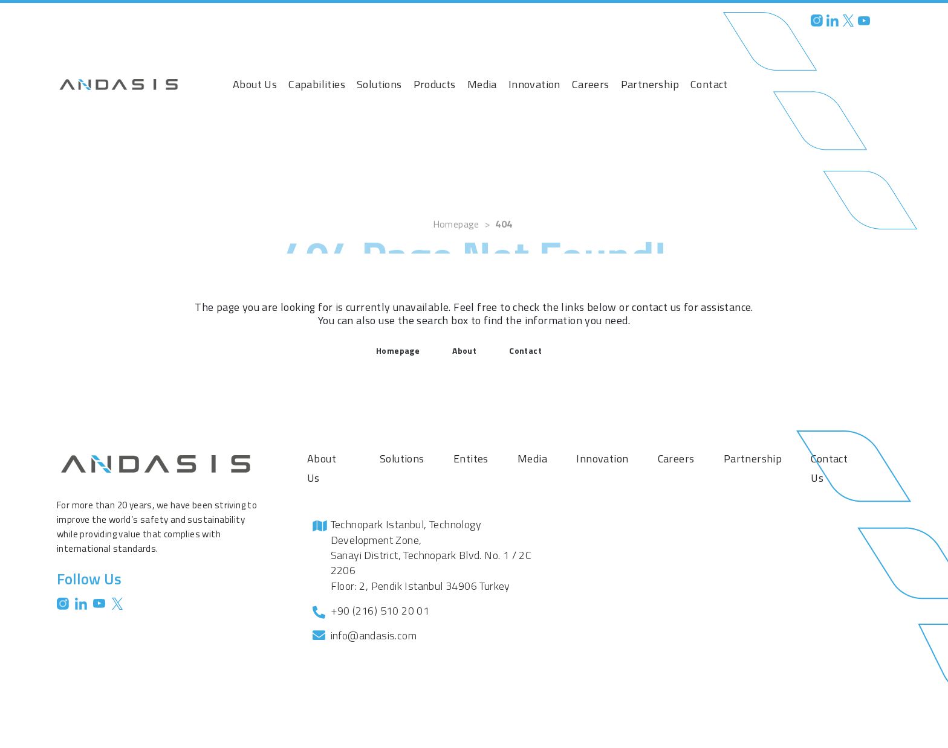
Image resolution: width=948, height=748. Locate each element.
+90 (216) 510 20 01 (380, 611)
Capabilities (316, 84)
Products (435, 84)
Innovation (534, 84)
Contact (709, 84)
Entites (471, 458)
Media (482, 84)
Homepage (456, 239)
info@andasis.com (374, 635)
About (464, 350)
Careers (590, 84)
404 (503, 239)
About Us (255, 84)
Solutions (379, 84)
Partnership (650, 84)
